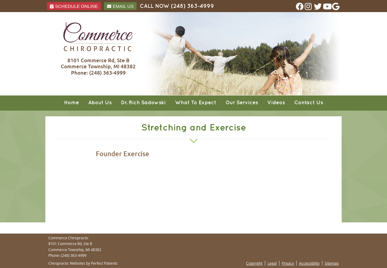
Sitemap (332, 263)
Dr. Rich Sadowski (143, 102)
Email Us (120, 6)
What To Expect (195, 102)
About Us (100, 102)
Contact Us (308, 102)
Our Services (242, 102)
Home (71, 102)
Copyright (254, 263)
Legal (272, 263)
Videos (276, 102)
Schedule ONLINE (74, 6)
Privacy (288, 263)
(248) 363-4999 (192, 6)
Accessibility (309, 263)
